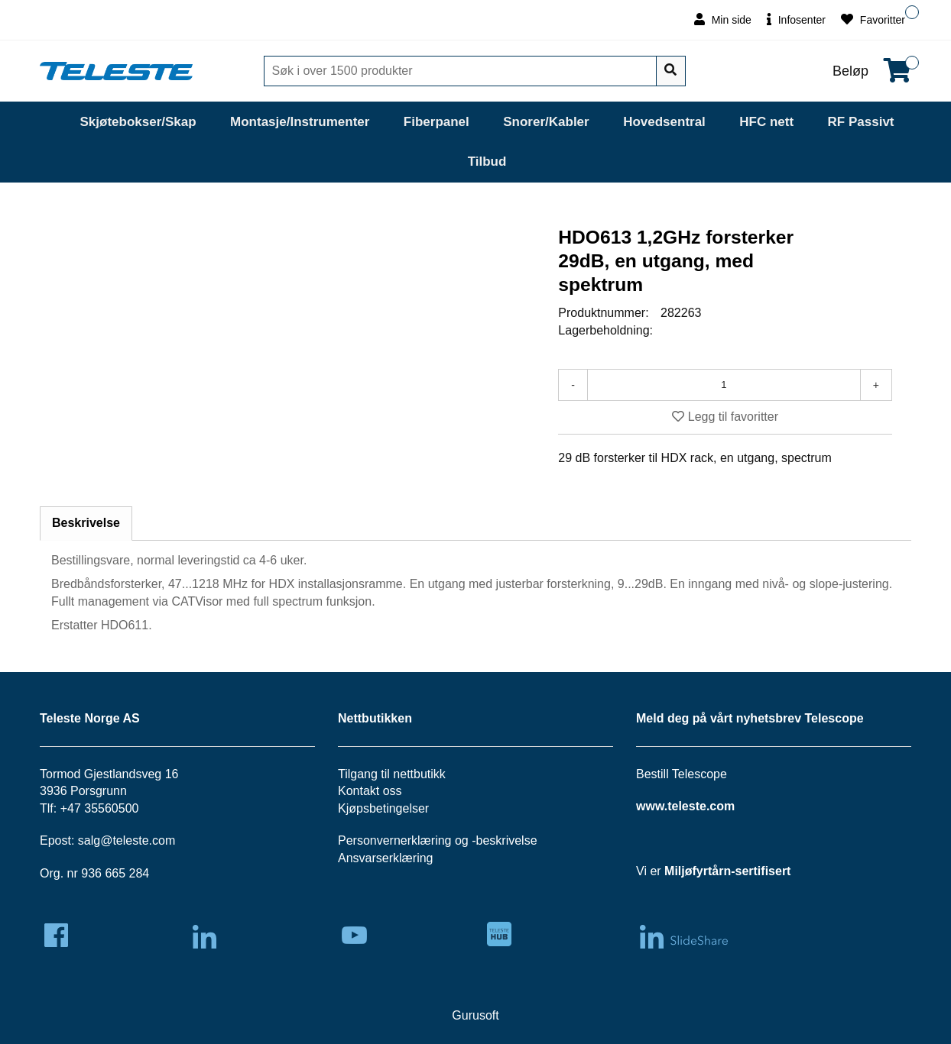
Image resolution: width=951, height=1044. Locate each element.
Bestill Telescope (681, 774)
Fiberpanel (436, 122)
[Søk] (462, 71)
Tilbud (487, 161)
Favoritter (873, 19)
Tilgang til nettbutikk (392, 774)
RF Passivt (861, 122)
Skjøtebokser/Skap (138, 122)
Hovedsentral (664, 122)
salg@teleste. (115, 840)
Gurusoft (475, 1015)
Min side (722, 19)
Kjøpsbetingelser (383, 808)
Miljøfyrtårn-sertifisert (727, 871)
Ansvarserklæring (385, 858)
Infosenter (796, 19)
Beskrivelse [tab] (86, 522)
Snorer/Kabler (546, 122)
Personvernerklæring (395, 840)
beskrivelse (506, 840)
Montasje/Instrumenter (299, 122)
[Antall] (724, 385)
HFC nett (766, 122)
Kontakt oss (370, 790)
